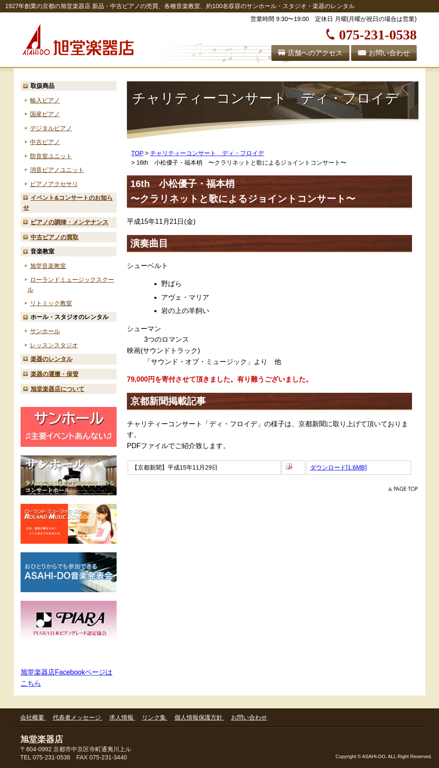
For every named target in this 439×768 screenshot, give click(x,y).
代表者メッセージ (77, 717)
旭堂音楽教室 (48, 265)
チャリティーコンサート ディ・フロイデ (207, 153)
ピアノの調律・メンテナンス (69, 222)
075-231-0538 (378, 33)
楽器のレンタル (51, 358)
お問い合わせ (389, 53)
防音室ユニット (51, 156)
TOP (137, 153)
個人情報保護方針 (199, 717)
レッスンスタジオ (54, 345)
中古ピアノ (45, 142)
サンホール (45, 331)
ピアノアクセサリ (54, 184)
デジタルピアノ (51, 128)
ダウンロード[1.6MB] (338, 467)
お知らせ (68, 202)
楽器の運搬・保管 (54, 373)
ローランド (70, 284)
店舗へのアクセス (315, 53)
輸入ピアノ (45, 100)
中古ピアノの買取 (54, 237)
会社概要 (33, 717)
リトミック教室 (51, 303)
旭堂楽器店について (57, 389)
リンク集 (155, 717)
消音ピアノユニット (57, 169)
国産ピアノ (45, 114)
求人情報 (122, 717)
